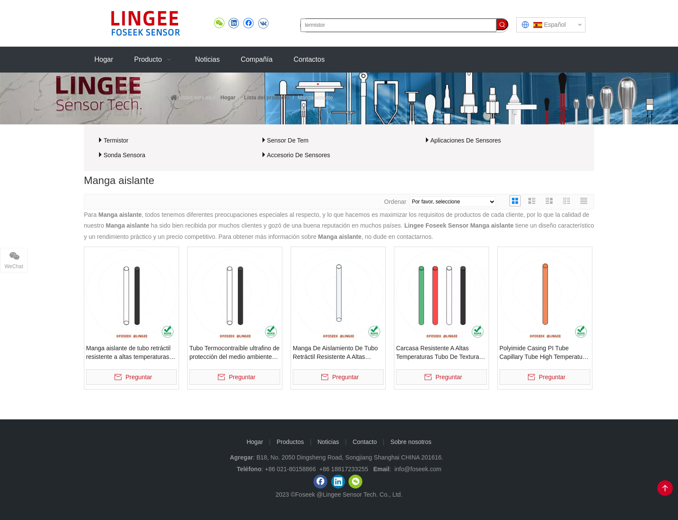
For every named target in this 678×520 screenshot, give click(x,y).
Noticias (328, 441)
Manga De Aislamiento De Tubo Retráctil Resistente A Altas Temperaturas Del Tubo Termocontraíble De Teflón (335, 353)
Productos (290, 441)
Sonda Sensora (124, 155)
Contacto (364, 441)
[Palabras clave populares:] (502, 24)
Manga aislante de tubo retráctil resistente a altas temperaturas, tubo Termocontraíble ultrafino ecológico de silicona (128, 353)
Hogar (254, 441)
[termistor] (398, 25)
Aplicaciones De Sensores (465, 140)
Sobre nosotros (411, 441)
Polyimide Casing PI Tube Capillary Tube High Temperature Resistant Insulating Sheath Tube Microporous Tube (543, 353)
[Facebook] (320, 481)
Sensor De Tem (287, 140)
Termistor (115, 140)
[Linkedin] (338, 481)
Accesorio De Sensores (298, 155)
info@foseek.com (417, 469)
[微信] (355, 481)
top (665, 488)
